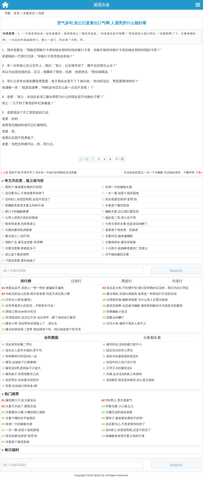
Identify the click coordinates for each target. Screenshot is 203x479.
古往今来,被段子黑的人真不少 (126, 323)
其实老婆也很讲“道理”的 (121, 199)
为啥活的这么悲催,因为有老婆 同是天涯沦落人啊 (38, 293)
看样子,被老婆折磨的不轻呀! (23, 187)
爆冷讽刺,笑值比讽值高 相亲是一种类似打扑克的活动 (141, 293)
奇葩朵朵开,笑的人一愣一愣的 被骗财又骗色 (35, 287)
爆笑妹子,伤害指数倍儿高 (22, 374)
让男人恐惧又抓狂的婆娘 (21, 217)
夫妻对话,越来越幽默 (119, 236)
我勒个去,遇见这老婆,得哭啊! (24, 242)
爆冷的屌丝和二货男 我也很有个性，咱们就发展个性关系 (43, 329)
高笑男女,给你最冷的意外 (22, 380)
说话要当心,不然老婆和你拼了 (25, 193)
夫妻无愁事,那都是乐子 (20, 248)
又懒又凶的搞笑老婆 (119, 412)
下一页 (119, 159)
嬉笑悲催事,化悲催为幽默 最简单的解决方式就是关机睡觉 (144, 305)
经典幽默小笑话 (116, 311)
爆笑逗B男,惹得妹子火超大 (23, 368)
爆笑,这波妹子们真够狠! (21, 362)
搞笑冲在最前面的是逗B (122, 356)
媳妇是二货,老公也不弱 (120, 217)
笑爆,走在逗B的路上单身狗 (124, 374)
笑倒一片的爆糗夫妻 (118, 187)
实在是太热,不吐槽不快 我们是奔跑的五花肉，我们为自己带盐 (147, 287)
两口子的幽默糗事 (17, 211)
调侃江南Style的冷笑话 (21, 311)
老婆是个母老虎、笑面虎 (121, 229)
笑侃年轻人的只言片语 (121, 362)
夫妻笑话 (29, 13)
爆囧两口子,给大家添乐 (21, 400)
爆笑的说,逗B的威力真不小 (124, 344)
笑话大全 (101, 4)
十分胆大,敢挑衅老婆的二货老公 (126, 248)
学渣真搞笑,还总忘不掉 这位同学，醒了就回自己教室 (41, 317)
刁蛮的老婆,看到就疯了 (20, 260)
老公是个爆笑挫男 (17, 254)
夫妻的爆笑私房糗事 (18, 229)
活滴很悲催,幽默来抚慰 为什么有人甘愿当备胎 (137, 299)
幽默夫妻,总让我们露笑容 (122, 211)
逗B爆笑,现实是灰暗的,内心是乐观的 (130, 380)
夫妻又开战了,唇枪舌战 (21, 406)
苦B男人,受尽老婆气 (119, 400)
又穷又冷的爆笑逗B (119, 368)
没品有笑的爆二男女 (18, 344)
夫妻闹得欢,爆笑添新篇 (120, 242)
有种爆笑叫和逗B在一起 (21, 356)
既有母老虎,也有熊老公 (20, 223)
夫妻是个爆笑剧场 (117, 205)
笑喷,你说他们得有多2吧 (21, 385)
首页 (17, 13)
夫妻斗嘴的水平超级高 (20, 418)
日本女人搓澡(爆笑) (18, 299)
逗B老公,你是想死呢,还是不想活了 (27, 199)
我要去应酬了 (115, 317)
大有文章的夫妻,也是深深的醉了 (126, 223)
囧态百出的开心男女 (119, 350)
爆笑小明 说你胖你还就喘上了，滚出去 (31, 323)
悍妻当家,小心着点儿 (119, 406)
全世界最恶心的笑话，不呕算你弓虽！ (31, 305)
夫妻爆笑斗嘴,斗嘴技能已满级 (25, 412)
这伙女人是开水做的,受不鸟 (23, 350)
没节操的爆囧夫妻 (117, 254)
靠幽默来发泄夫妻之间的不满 (24, 205)
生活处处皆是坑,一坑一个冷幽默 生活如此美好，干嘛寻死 (159, 172)
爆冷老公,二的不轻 (17, 236)
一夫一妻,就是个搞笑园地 (122, 193)
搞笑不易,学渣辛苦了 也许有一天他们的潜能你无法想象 (43, 172)
